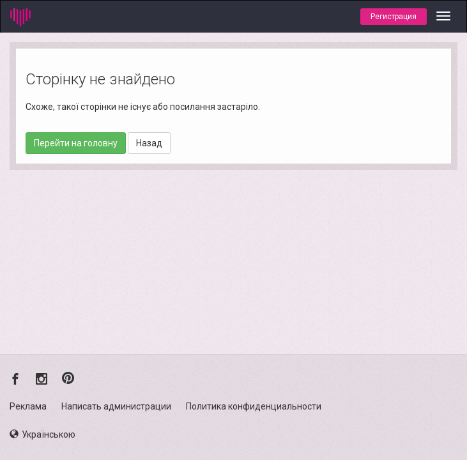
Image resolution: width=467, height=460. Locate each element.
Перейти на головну (76, 143)
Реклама (28, 406)
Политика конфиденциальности (253, 406)
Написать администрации (116, 406)
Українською (42, 434)
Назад (149, 143)
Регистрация (394, 16)
